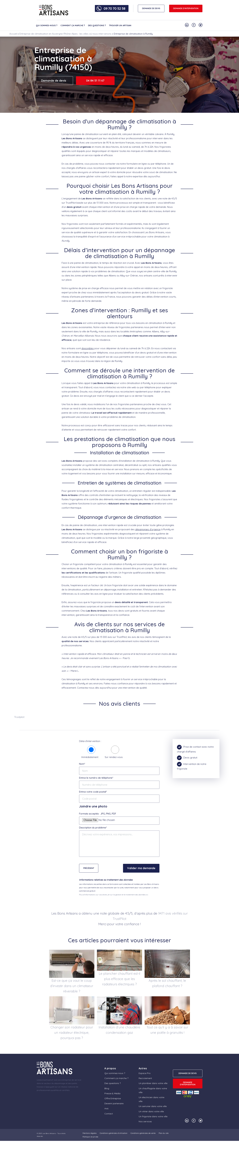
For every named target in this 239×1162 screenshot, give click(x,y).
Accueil (13, 33)
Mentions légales (90, 1133)
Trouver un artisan (120, 25)
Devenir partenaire (113, 1103)
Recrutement (145, 1078)
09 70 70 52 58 (114, 8)
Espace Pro (145, 1073)
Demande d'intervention (185, 8)
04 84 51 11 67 (95, 80)
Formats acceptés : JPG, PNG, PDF (97, 813)
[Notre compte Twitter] (200, 25)
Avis (106, 1108)
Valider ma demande (141, 868)
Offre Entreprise (112, 1098)
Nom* (82, 763)
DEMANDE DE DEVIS (151, 8)
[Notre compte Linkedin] (187, 25)
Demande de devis (53, 80)
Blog (106, 1088)
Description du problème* (93, 827)
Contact (108, 1113)
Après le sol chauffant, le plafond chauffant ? (167, 983)
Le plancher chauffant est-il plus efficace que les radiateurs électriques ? (119, 978)
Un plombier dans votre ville (153, 1083)
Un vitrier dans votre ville (151, 1111)
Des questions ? (97, 25)
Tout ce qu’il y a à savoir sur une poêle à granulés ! (167, 1030)
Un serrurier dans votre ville (153, 1106)
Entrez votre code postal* (93, 791)
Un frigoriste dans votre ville (153, 1116)
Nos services (145, 1121)
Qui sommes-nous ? (46, 25)
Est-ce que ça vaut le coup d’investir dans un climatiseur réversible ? (71, 985)
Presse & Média (112, 1093)
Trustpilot (19, 717)
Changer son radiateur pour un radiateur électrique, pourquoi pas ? (71, 1032)
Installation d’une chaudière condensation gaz (119, 1030)
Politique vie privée (90, 1137)
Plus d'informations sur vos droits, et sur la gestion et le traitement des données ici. (113, 894)
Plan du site (164, 1133)
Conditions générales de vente (143, 1133)
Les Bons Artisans (49, 1133)
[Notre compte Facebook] (194, 25)
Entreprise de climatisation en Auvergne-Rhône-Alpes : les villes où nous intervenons (65, 33)
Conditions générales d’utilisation (113, 1133)
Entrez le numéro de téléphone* (96, 777)
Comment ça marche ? (72, 25)
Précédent (88, 868)
